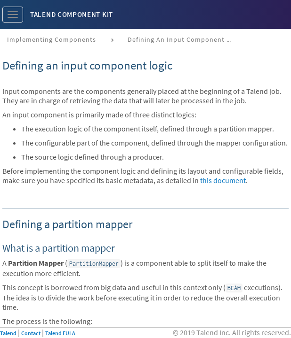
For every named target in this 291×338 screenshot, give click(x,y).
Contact (30, 333)
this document (223, 180)
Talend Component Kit (71, 14)
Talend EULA (60, 333)
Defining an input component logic (183, 39)
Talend (8, 333)
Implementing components (51, 39)
